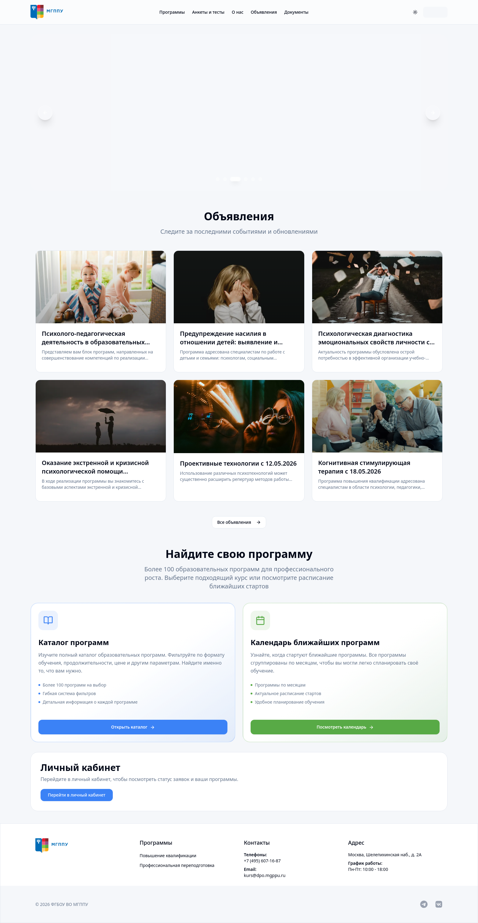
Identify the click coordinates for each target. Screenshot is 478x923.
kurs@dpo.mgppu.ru (264, 875)
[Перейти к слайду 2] (225, 179)
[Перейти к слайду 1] (217, 179)
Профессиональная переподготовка (177, 865)
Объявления (264, 12)
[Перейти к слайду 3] (235, 179)
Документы (296, 12)
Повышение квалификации (168, 855)
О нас (237, 12)
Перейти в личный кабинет (76, 795)
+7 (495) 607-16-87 (262, 861)
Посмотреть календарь (344, 727)
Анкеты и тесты (208, 12)
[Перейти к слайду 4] (246, 179)
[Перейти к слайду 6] (260, 179)
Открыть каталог (133, 727)
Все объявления (239, 522)
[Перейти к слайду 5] (253, 179)
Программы (172, 12)
